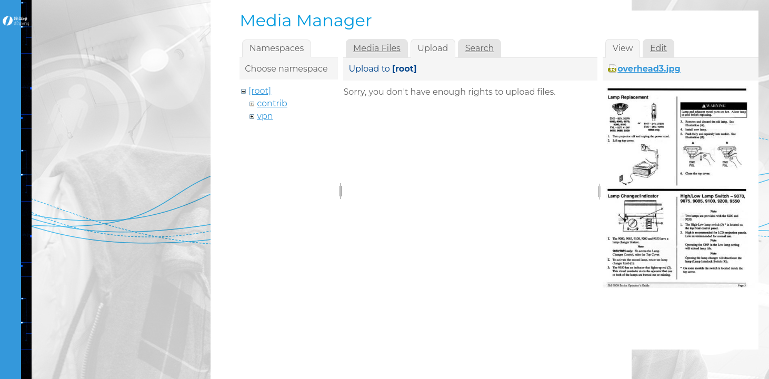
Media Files (377, 48)
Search (479, 48)
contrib (272, 103)
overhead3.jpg (648, 69)
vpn (265, 116)
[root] (259, 91)
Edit (658, 48)
